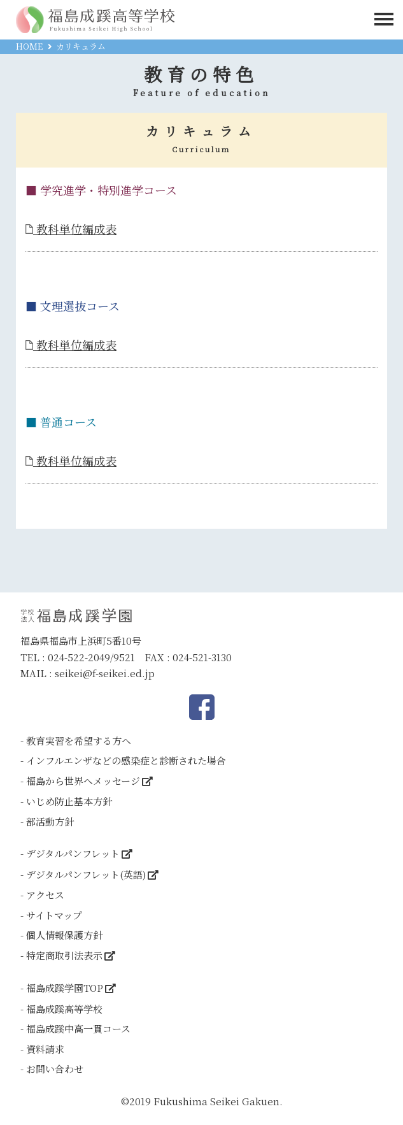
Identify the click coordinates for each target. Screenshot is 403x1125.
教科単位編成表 (71, 228)
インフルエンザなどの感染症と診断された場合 (126, 760)
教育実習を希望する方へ (78, 740)
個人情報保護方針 (64, 935)
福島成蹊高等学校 (64, 1008)
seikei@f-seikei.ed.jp (105, 673)
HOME (29, 46)
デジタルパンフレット (73, 853)
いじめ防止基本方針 (69, 801)
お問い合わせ (54, 1068)
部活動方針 (50, 821)
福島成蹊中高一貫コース (78, 1028)
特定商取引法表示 (64, 955)
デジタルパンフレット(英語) (86, 874)
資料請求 (45, 1049)
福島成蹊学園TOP (64, 987)
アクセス (45, 894)
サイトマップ (54, 915)
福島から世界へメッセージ (83, 780)
